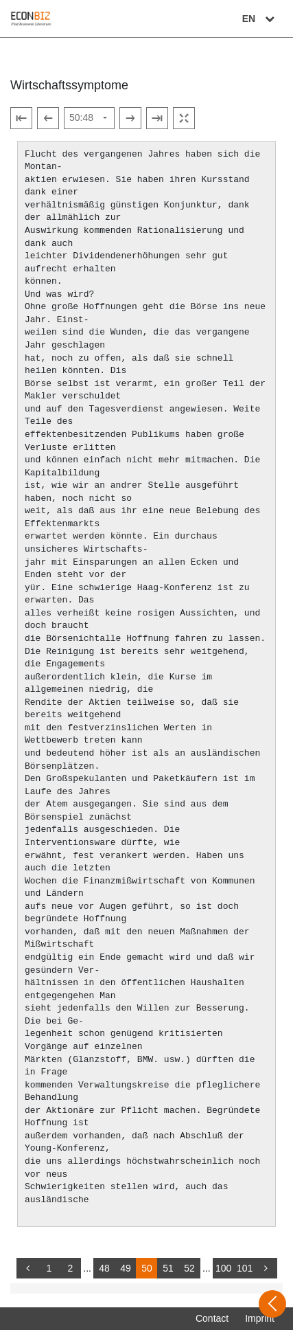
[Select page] (89, 118)
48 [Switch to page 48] (104, 1268)
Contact (212, 1318)
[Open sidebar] (272, 1304)
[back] (27, 1268)
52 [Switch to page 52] (189, 1268)
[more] (266, 1268)
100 (223, 1268)
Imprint (259, 1318)
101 (245, 1268)
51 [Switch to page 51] (168, 1268)
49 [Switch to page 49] (125, 1268)
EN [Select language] (260, 18)
